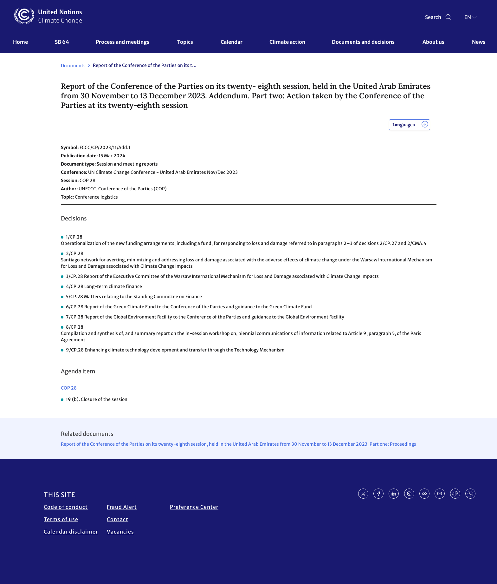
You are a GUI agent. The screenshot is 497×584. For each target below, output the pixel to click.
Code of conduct (66, 507)
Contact (117, 519)
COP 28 (69, 388)
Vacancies (120, 531)
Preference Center (194, 507)
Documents (73, 66)
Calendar (231, 42)
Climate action (287, 42)
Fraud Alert (122, 507)
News (478, 42)
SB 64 (62, 42)
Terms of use (61, 519)
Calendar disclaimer (71, 531)
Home (20, 42)
